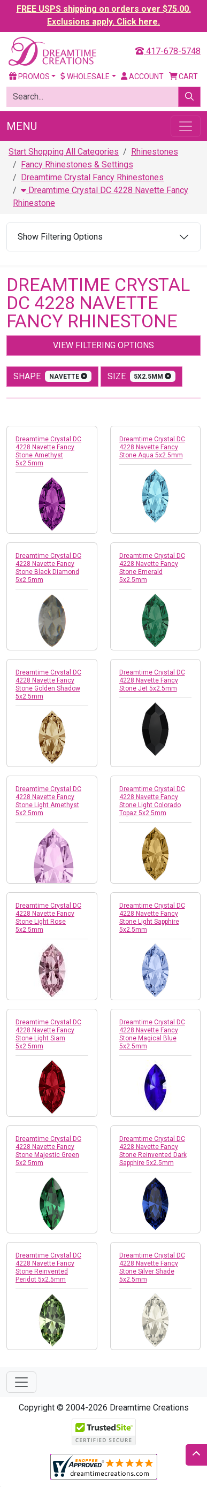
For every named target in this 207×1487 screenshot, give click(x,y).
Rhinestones (154, 152)
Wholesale (85, 76)
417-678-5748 (168, 51)
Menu (21, 126)
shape (52, 376)
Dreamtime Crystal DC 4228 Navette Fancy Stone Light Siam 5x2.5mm (48, 1034)
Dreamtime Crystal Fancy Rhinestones (92, 177)
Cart (183, 76)
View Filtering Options (103, 345)
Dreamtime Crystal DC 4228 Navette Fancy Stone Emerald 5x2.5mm (152, 568)
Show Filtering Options (60, 237)
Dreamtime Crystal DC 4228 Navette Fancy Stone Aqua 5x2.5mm (152, 447)
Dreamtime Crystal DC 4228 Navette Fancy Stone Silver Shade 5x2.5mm (152, 1267)
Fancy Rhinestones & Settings (77, 164)
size (142, 376)
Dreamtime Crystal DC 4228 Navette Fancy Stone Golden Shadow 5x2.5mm (48, 684)
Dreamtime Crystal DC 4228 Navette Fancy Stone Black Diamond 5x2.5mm (48, 568)
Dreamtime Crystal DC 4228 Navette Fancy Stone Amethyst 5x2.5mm (48, 451)
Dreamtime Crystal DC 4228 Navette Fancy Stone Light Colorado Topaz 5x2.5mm (152, 801)
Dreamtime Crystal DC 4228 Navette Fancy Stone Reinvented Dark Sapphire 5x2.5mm (153, 1151)
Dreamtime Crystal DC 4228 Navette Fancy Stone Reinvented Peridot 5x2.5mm (48, 1267)
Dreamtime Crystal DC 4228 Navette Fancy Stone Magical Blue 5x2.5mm (152, 1034)
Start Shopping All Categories (64, 152)
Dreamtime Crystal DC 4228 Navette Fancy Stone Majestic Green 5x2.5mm (48, 1151)
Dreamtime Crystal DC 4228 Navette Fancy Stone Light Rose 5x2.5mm (48, 917)
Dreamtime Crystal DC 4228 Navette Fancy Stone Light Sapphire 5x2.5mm (152, 917)
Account (142, 76)
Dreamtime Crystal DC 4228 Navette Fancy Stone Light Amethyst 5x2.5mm (48, 801)
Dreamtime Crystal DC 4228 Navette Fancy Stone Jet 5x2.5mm (152, 680)
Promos (29, 76)
